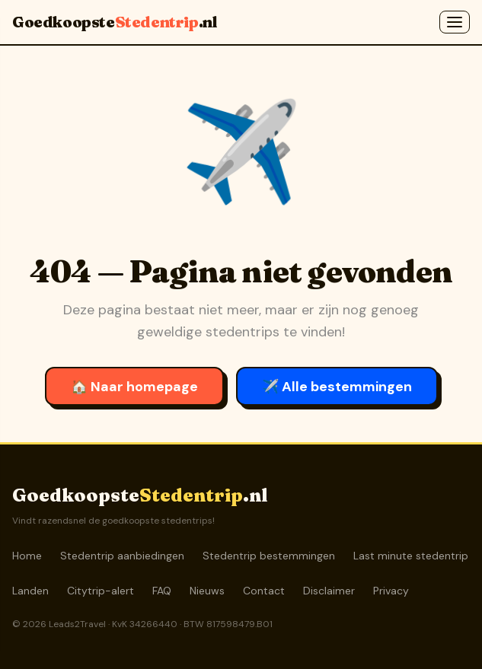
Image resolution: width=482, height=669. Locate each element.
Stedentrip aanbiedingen (122, 555)
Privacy (391, 590)
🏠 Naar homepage (134, 387)
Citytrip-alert (100, 590)
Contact (264, 590)
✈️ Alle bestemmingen (337, 387)
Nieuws (207, 590)
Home (27, 555)
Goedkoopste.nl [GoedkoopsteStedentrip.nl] (114, 21)
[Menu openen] (454, 22)
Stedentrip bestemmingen (269, 555)
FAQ (161, 590)
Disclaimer (329, 590)
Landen (30, 590)
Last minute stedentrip (410, 555)
